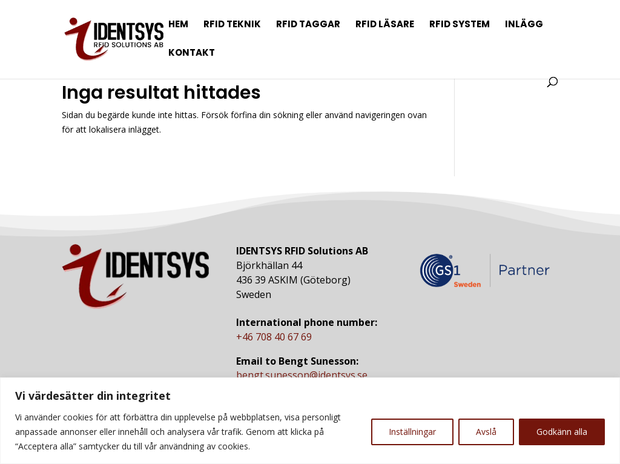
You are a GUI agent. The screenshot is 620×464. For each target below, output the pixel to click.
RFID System (459, 25)
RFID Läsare (384, 25)
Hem (178, 25)
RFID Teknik (232, 25)
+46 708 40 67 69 (274, 336)
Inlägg (524, 25)
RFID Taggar (308, 25)
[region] (310, 420)
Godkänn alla (561, 431)
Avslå (486, 431)
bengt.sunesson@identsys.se (302, 375)
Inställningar (412, 431)
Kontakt (191, 53)
